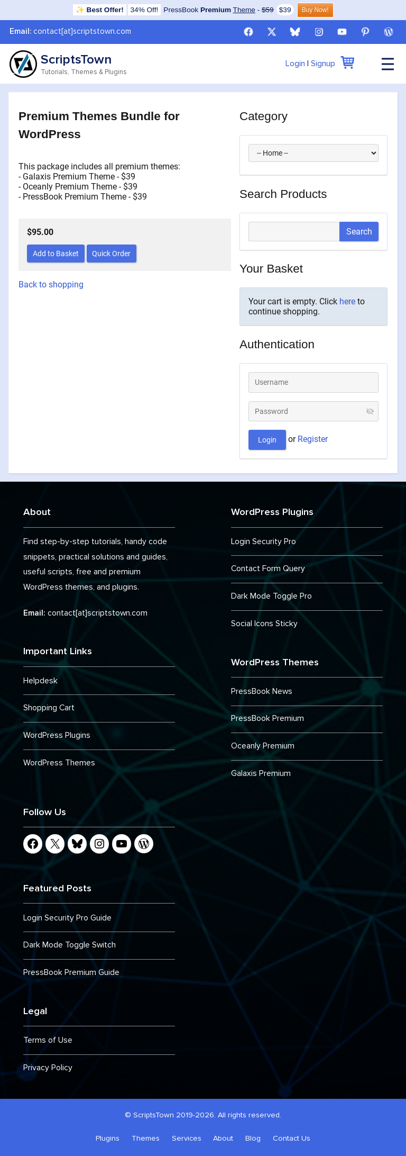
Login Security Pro (263, 542)
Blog (253, 1138)
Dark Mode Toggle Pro (271, 596)
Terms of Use (47, 1040)
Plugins (107, 1138)
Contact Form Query (268, 569)
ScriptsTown (76, 59)
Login (295, 63)
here (347, 301)
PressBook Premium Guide (71, 973)
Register (313, 439)
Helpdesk (40, 681)
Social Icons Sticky (264, 624)
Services (186, 1138)
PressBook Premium (267, 719)
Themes (146, 1138)
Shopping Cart (49, 708)
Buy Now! (315, 10)
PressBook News (261, 692)
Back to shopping (51, 284)
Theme (244, 10)
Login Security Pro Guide (67, 918)
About (223, 1138)
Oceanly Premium (262, 746)
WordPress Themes (59, 763)
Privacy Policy (47, 1068)
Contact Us (291, 1138)
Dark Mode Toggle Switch (69, 945)
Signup (323, 63)
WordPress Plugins (56, 735)
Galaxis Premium (261, 774)
